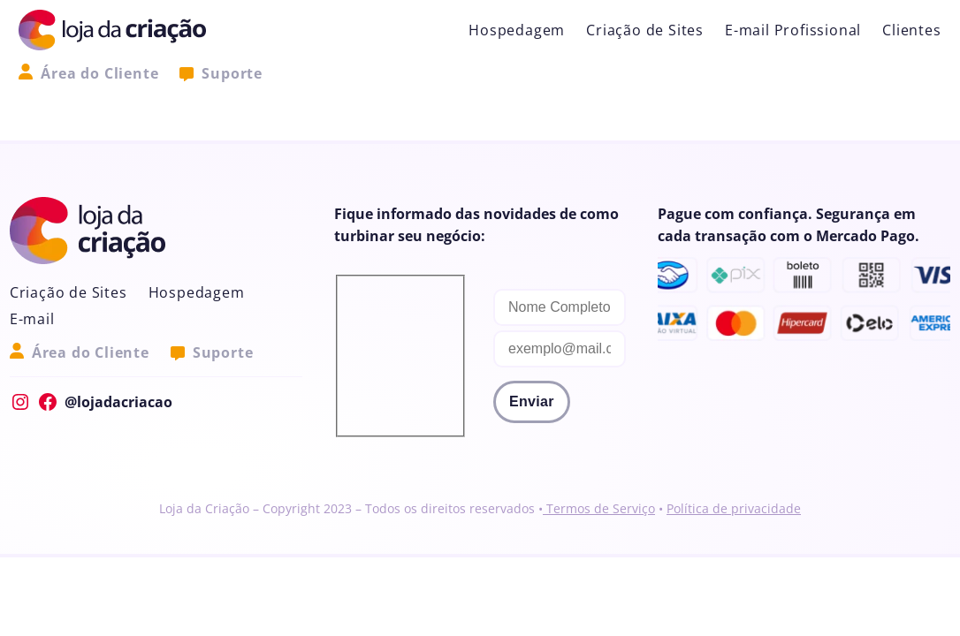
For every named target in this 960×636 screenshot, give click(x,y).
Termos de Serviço (599, 508)
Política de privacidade (734, 508)
